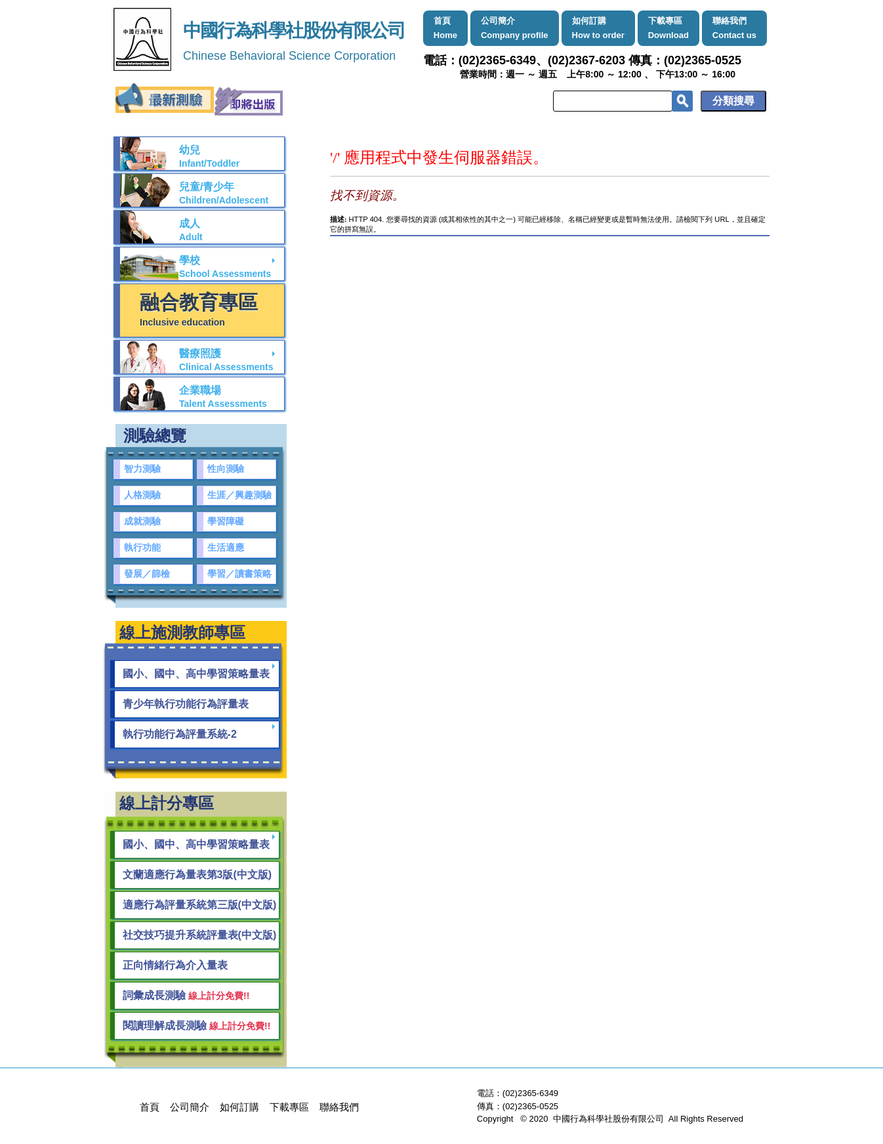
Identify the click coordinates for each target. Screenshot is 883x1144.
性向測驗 (225, 469)
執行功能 (142, 548)
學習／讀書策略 (239, 574)
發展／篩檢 (147, 574)
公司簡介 (514, 28)
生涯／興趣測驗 (239, 495)
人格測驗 (142, 495)
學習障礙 (225, 521)
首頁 (445, 28)
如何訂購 (598, 28)
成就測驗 (142, 521)
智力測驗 (142, 469)
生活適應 (225, 548)
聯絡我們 (734, 28)
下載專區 (668, 28)
